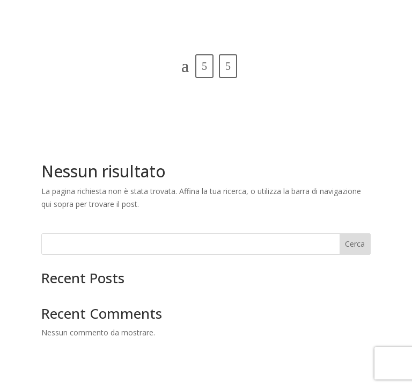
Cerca (355, 244)
